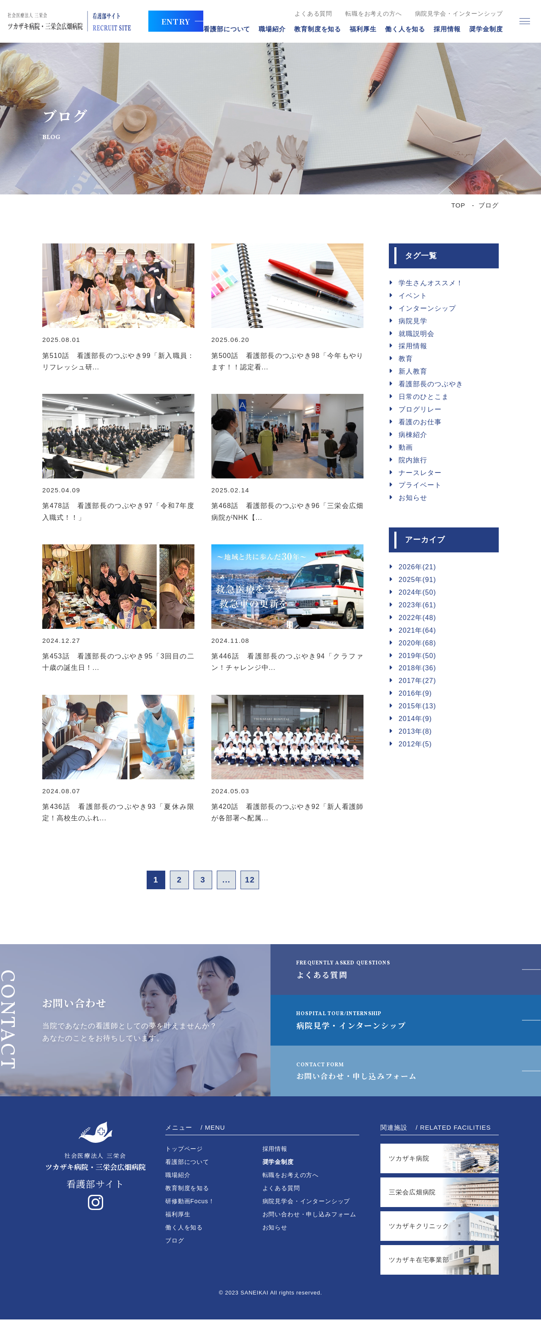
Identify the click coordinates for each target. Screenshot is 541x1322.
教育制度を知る (311, 29)
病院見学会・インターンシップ (453, 13)
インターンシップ (427, 308)
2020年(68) (417, 643)
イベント (413, 295)
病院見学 (413, 321)
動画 (406, 447)
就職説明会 (416, 333)
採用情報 (441, 29)
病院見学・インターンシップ (357, 1022)
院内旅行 (413, 460)
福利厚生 (357, 29)
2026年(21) (417, 567)
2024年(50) (417, 592)
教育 (406, 358)
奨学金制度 (480, 29)
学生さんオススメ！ (431, 283)
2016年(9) (415, 693)
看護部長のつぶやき (431, 384)
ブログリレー (420, 409)
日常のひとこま (424, 396)
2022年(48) (417, 617)
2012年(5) (415, 744)
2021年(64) (417, 630)
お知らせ (413, 497)
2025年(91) (417, 579)
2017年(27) (417, 680)
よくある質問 (307, 13)
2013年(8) (415, 731)
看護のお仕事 (420, 422)
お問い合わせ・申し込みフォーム (366, 1072)
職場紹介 (266, 29)
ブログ (174, 1243)
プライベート (420, 485)
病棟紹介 (413, 434)
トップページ (184, 1151)
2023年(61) (417, 605)
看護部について (220, 29)
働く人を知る (399, 29)
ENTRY (169, 21)
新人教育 (413, 371)
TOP (458, 205)
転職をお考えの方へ (367, 13)
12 (258, 881)
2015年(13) (417, 706)
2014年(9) (415, 718)
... (230, 881)
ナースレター (420, 472)
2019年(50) (417, 655)
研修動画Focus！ (190, 1203)
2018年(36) (417, 668)
